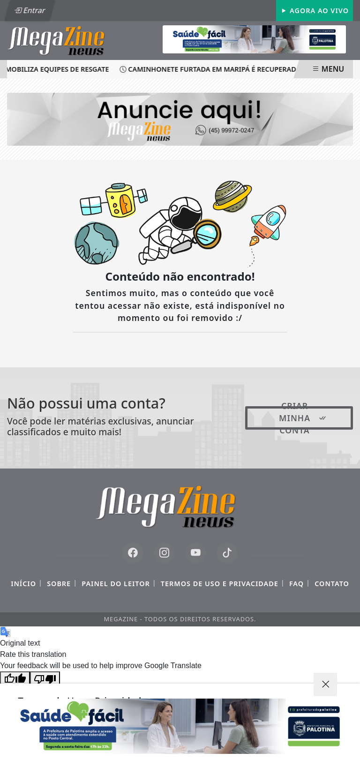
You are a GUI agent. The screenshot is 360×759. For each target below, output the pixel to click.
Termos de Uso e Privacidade (219, 583)
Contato (332, 583)
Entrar (29, 10)
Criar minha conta (303, 418)
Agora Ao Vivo (314, 10)
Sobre (59, 583)
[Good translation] (15, 678)
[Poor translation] (45, 678)
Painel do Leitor (116, 583)
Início (23, 583)
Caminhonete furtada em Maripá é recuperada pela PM (226, 69)
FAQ (296, 583)
